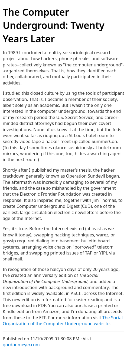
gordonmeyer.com (21, 345)
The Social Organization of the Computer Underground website (63, 321)
